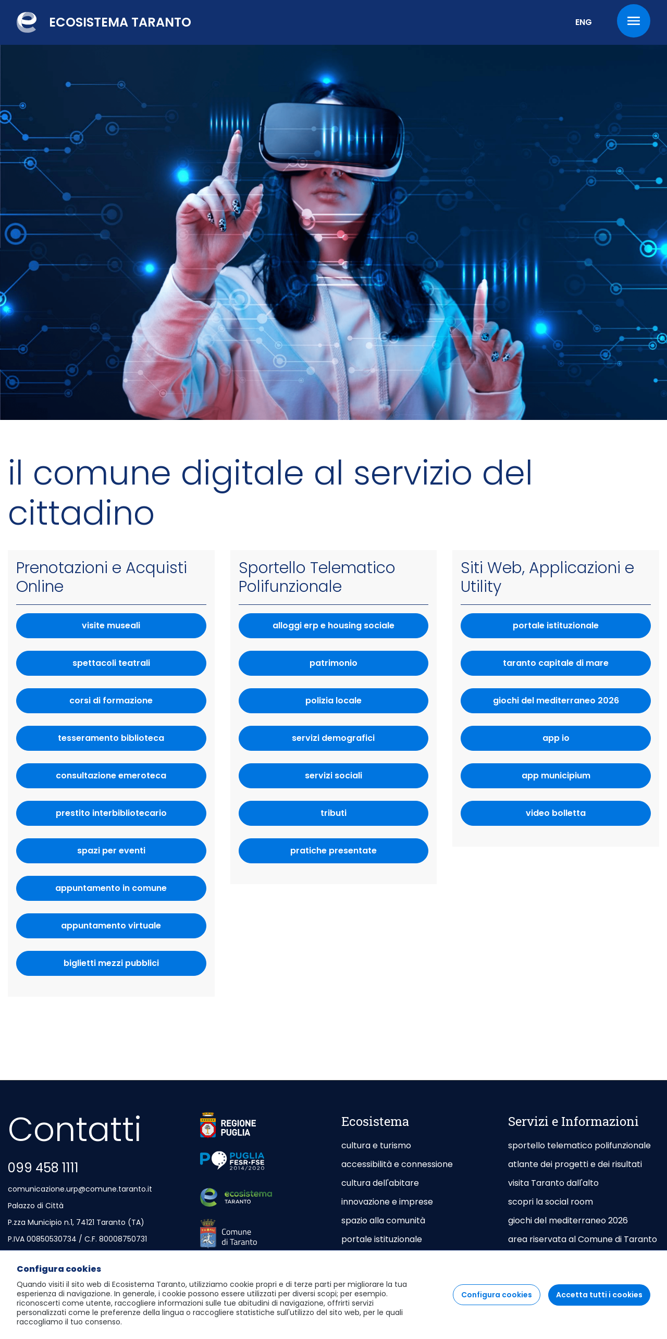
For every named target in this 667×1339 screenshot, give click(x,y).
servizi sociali (366, 779)
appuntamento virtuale (133, 929)
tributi (374, 816)
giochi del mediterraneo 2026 (572, 704)
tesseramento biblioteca (111, 738)
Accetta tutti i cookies (599, 1309)
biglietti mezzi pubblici (135, 966)
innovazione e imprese (387, 1202)
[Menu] (633, 21)
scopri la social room (550, 1202)
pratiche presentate (359, 854)
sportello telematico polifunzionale (579, 1145)
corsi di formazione (111, 700)
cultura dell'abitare (380, 1183)
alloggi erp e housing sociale (350, 628)
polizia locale (366, 704)
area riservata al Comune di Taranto (582, 1239)
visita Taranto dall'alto (553, 1183)
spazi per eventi (111, 851)
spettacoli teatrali (111, 663)
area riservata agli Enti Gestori (571, 1258)
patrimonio (369, 666)
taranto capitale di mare (577, 666)
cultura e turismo (376, 1145)
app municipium (586, 779)
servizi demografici (360, 741)
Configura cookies (496, 1309)
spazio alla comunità (383, 1220)
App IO (596, 741)
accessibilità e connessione (397, 1164)
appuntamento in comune (130, 891)
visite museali (111, 625)
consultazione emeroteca (111, 776)
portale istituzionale (582, 628)
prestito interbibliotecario (111, 813)
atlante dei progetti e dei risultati (575, 1164)
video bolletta (588, 816)
